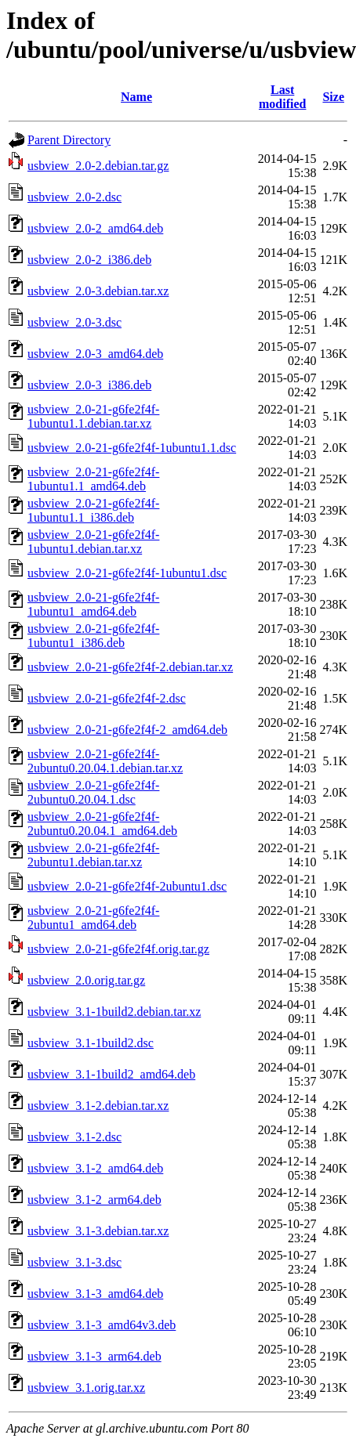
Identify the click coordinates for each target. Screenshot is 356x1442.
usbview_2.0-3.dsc (74, 322)
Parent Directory (69, 139)
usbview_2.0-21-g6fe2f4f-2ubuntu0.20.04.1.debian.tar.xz (105, 761)
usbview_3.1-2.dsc (74, 1137)
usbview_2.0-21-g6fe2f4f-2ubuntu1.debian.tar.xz (93, 855)
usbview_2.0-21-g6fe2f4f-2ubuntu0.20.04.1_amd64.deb (102, 823)
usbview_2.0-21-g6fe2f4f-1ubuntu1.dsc (127, 573)
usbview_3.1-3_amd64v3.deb (101, 1325)
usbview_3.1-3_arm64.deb (94, 1356)
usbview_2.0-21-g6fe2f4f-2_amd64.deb (127, 729)
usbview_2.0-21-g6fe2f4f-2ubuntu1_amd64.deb (93, 917)
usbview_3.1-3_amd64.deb (95, 1293)
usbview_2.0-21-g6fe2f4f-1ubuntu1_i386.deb (93, 635)
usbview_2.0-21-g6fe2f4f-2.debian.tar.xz (130, 667)
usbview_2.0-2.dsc (74, 197)
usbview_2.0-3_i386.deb (89, 385)
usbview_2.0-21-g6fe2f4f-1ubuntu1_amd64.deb (93, 604)
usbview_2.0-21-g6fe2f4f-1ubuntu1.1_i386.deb (93, 510)
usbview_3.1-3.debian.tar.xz (98, 1231)
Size (333, 96)
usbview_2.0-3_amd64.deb (95, 353)
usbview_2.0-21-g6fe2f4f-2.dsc (106, 698)
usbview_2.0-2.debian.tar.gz (98, 165)
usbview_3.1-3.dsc (74, 1262)
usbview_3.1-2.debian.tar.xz (98, 1105)
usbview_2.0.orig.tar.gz (86, 980)
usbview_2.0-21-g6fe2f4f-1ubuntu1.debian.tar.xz (93, 541)
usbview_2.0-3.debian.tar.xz (98, 291)
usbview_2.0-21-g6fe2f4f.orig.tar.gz (118, 949)
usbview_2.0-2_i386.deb (89, 259)
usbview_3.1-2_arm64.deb (94, 1199)
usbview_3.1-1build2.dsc (90, 1043)
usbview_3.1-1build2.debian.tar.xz (114, 1011)
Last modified (282, 96)
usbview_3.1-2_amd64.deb (95, 1168)
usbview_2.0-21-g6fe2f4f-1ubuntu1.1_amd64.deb (93, 479)
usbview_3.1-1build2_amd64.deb (111, 1074)
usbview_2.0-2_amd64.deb (95, 228)
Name (136, 96)
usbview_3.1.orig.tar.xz (86, 1387)
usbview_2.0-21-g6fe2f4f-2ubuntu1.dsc (127, 886)
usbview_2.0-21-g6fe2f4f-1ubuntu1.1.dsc (131, 447)
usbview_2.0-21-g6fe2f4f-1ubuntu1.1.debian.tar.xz (93, 416)
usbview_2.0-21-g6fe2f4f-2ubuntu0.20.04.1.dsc (93, 792)
